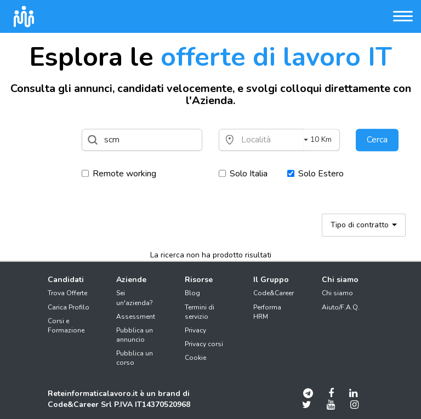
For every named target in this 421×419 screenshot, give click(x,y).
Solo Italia (243, 174)
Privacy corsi (204, 344)
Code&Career (273, 293)
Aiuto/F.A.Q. (341, 307)
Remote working (119, 174)
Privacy (195, 330)
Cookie (195, 357)
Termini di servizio (199, 312)
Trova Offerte (67, 293)
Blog (192, 293)
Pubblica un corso (134, 358)
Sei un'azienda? (134, 298)
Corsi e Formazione (66, 326)
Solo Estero (315, 174)
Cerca (377, 140)
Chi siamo (337, 293)
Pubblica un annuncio (134, 335)
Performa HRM (267, 312)
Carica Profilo (68, 307)
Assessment (135, 316)
